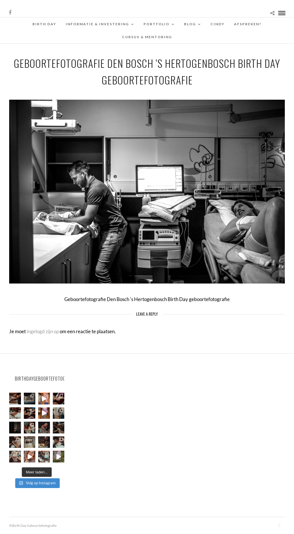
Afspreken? (248, 24)
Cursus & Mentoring (147, 37)
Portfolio (156, 24)
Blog (190, 24)
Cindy (217, 24)
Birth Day (44, 24)
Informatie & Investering (97, 24)
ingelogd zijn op (43, 331)
